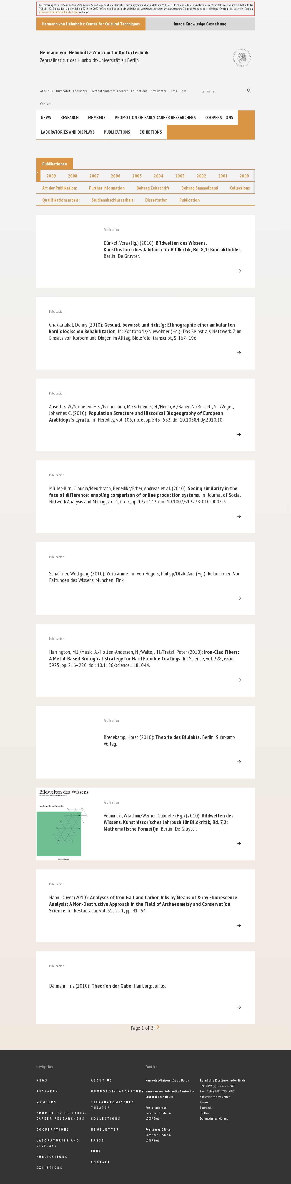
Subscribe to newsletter (215, 1097)
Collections (139, 91)
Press (173, 91)
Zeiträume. (145, 577)
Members (96, 117)
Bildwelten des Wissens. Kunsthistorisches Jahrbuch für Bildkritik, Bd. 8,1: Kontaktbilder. (172, 249)
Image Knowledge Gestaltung (200, 24)
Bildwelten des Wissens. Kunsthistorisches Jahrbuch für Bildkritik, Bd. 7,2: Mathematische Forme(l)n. (168, 822)
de (203, 91)
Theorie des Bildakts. (169, 740)
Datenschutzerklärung (214, 1119)
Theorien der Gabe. (107, 985)
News (46, 117)
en (208, 91)
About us (46, 91)
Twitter (204, 1113)
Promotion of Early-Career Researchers (155, 117)
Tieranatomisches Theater (109, 91)
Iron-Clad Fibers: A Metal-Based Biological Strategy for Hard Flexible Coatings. (144, 658)
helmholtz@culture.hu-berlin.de (223, 1080)
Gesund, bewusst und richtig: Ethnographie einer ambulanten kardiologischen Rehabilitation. (145, 331)
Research (69, 117)
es (214, 91)
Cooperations (219, 117)
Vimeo (204, 1102)
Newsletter (158, 91)
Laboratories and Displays (68, 132)
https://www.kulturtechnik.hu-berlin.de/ (58, 12)
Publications (117, 132)
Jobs (184, 91)
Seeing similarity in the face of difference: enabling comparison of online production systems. (145, 495)
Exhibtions (151, 132)
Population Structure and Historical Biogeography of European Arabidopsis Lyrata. (141, 413)
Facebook (206, 1108)
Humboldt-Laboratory (71, 91)
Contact (46, 103)
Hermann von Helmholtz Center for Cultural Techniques (91, 24)
